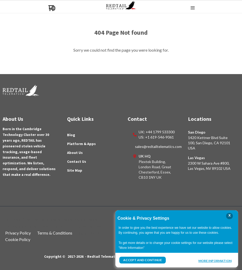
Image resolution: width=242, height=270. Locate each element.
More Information (215, 260)
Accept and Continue (142, 260)
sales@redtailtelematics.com (158, 146)
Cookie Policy (17, 239)
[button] (192, 8)
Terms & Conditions (54, 232)
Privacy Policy (18, 232)
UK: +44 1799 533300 (157, 132)
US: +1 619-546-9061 (156, 137)
